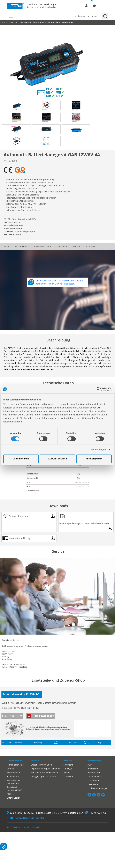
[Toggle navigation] (11, 16)
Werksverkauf (13, 772)
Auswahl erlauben (57, 458)
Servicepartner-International (14, 782)
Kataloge (67, 768)
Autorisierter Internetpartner (14, 788)
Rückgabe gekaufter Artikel (43, 776)
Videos (6, 246)
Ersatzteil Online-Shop (41, 764)
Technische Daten (42, 246)
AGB (89, 764)
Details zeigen (98, 449)
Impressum (92, 768)
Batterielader (53, 22)
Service (76, 246)
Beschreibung (21, 246)
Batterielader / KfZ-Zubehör (32, 22)
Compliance (93, 780)
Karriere (11, 793)
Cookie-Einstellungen (97, 788)
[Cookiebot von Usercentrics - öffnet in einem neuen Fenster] (99, 389)
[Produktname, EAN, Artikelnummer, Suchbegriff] (86, 16)
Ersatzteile (90, 246)
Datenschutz (93, 784)
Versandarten (93, 772)
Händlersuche (13, 776)
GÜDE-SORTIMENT (9, 22)
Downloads (62, 246)
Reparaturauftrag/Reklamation (45, 768)
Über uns (11, 768)
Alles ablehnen (21, 458)
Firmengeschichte (15, 764)
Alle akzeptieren (94, 458)
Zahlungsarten (94, 776)
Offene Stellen (13, 797)
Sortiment (68, 764)
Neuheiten (68, 776)
